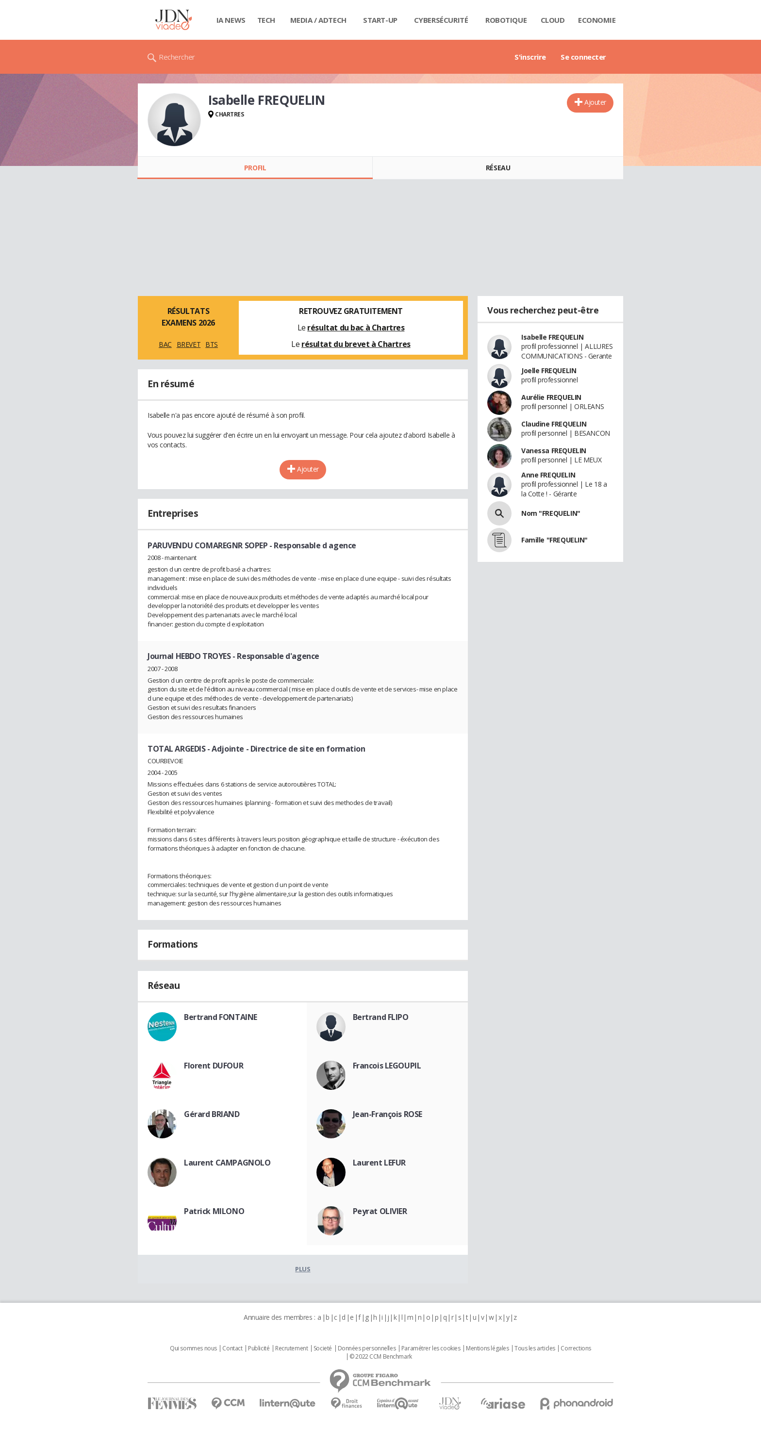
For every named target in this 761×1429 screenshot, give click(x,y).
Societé (323, 1348)
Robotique (506, 20)
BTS (211, 344)
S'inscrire (530, 57)
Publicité (258, 1348)
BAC (165, 344)
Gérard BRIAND (212, 1114)
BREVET (188, 344)
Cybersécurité (441, 20)
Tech (266, 20)
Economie (597, 20)
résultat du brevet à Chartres (356, 344)
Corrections (576, 1348)
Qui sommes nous (193, 1348)
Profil (255, 167)
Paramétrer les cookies (431, 1348)
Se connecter (583, 57)
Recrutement (291, 1348)
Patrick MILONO (214, 1211)
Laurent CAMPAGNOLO (227, 1162)
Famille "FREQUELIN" (554, 539)
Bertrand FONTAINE (220, 1017)
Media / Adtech (318, 20)
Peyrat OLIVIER (380, 1211)
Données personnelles (367, 1348)
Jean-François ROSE (387, 1114)
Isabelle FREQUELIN (552, 337)
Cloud (553, 20)
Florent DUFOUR (213, 1065)
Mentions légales (487, 1348)
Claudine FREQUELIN (553, 423)
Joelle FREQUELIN (548, 370)
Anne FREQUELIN (548, 474)
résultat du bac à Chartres (355, 327)
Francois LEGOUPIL (387, 1065)
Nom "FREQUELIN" (550, 513)
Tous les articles (534, 1348)
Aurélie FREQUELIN (551, 397)
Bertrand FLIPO (381, 1017)
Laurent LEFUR (379, 1162)
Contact (232, 1348)
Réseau (498, 167)
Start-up (380, 20)
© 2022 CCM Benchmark (380, 1356)
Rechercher (177, 57)
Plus (302, 1269)
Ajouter (595, 102)
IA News (231, 20)
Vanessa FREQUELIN (553, 450)
